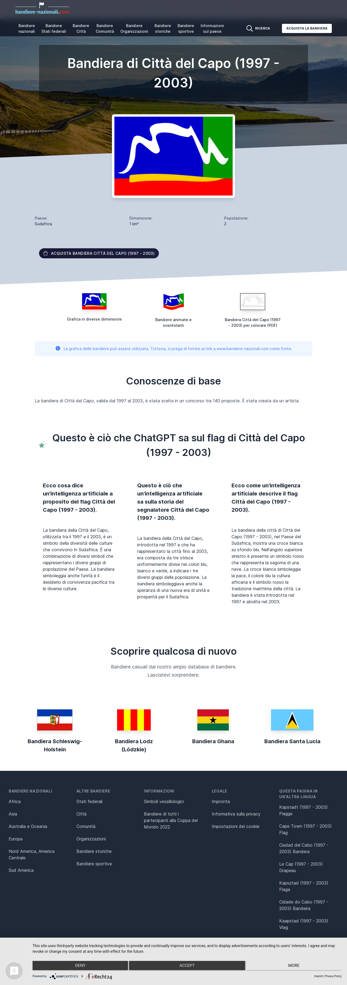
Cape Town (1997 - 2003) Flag (305, 829)
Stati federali (89, 801)
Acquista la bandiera (306, 28)
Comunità (85, 826)
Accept (187, 966)
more (295, 966)
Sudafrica (43, 223)
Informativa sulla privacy (236, 814)
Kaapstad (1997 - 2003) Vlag (303, 924)
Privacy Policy (333, 976)
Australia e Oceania (28, 826)
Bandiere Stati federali (53, 28)
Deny (78, 966)
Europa (16, 839)
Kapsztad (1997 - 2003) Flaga (303, 886)
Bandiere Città (81, 28)
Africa (15, 801)
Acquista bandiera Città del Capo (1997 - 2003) (99, 253)
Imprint (318, 976)
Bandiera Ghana (213, 741)
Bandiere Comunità (105, 28)
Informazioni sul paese (212, 28)
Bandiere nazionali (26, 28)
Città (81, 814)
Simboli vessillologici (164, 801)
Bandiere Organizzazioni (134, 28)
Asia (13, 814)
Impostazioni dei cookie (235, 826)
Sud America (21, 870)
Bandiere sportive (186, 28)
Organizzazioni (91, 839)
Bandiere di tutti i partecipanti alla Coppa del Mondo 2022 (171, 820)
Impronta (221, 801)
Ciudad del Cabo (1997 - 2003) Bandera (304, 848)
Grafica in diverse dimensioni (94, 319)
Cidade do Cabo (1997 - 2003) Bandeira (303, 905)
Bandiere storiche (163, 28)
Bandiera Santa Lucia (292, 741)
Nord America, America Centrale (31, 854)
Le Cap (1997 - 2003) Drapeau (301, 867)
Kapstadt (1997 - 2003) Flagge (303, 810)
